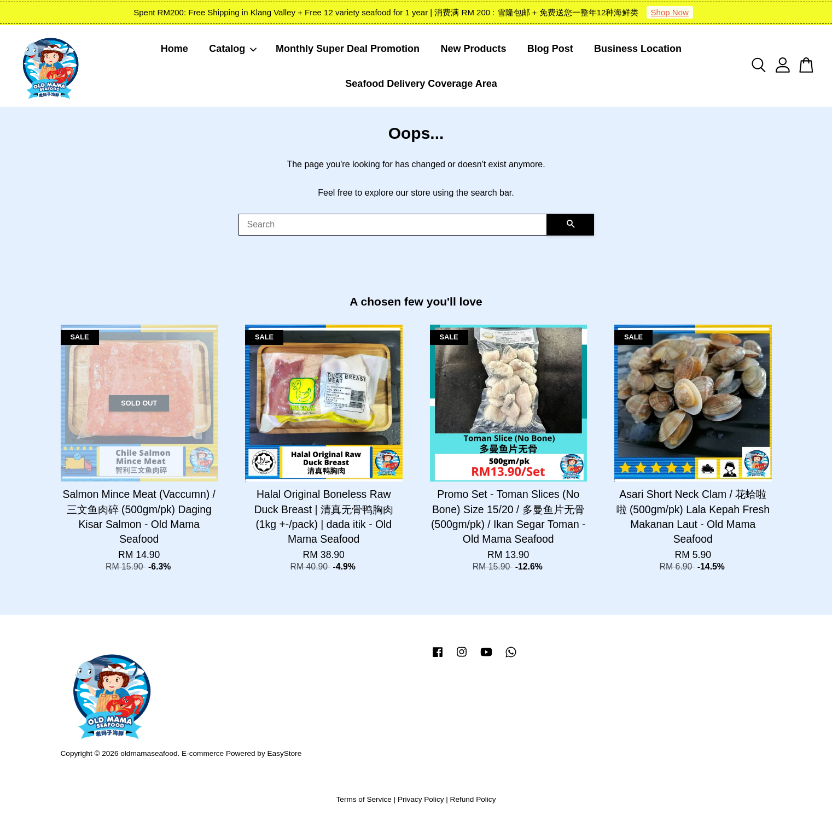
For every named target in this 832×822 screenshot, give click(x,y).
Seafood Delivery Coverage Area (421, 83)
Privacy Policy (421, 799)
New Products (473, 48)
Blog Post (550, 48)
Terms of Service (364, 799)
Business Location (638, 48)
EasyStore (284, 753)
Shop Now (670, 12)
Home (174, 48)
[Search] (392, 225)
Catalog (233, 48)
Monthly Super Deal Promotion (348, 48)
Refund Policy (473, 799)
